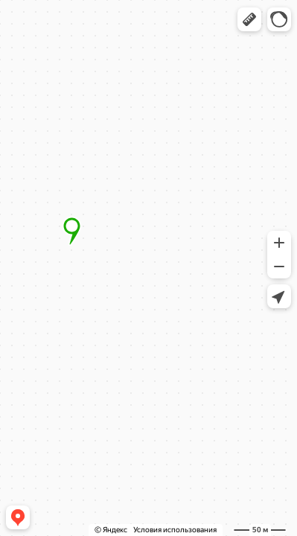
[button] (249, 19)
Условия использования (175, 530)
